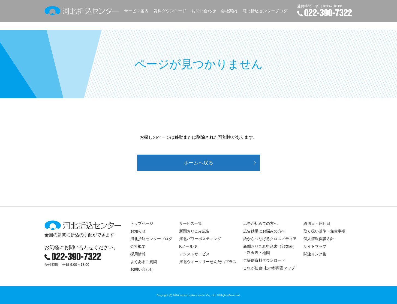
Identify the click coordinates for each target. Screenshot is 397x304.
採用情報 (138, 254)
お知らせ (138, 231)
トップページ (141, 223)
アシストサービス (194, 254)
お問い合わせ (203, 10)
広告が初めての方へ (260, 223)
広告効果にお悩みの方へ (264, 231)
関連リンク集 (314, 254)
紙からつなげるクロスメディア (270, 239)
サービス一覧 (190, 223)
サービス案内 (136, 10)
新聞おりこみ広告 (194, 231)
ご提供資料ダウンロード (264, 260)
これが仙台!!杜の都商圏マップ (269, 268)
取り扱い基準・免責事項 (324, 231)
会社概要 (138, 246)
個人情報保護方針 (318, 239)
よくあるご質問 (143, 261)
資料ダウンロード (170, 10)
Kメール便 (188, 246)
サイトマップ (314, 246)
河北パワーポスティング (200, 239)
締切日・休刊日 (316, 223)
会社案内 (229, 10)
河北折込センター (81, 11)
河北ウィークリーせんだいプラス (207, 261)
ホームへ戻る (198, 163)
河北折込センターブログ (264, 10)
